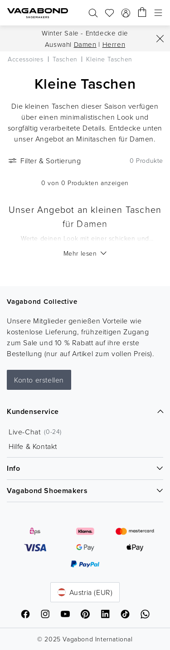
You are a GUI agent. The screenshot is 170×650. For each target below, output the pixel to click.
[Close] (160, 39)
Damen (85, 44)
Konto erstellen (39, 380)
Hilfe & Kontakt (33, 446)
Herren (114, 44)
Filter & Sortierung (44, 160)
